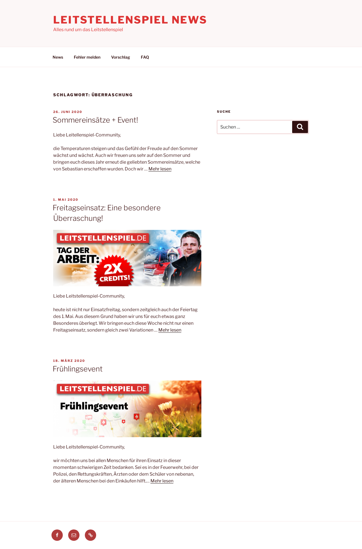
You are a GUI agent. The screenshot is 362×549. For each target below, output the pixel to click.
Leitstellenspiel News (130, 20)
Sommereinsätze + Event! (95, 120)
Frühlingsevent (78, 368)
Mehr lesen (159, 169)
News (58, 57)
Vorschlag (120, 57)
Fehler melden (87, 57)
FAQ (145, 57)
